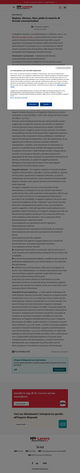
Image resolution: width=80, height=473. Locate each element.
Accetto (46, 104)
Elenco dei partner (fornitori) (19, 98)
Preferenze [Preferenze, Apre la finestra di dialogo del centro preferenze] (32, 104)
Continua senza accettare (63, 68)
